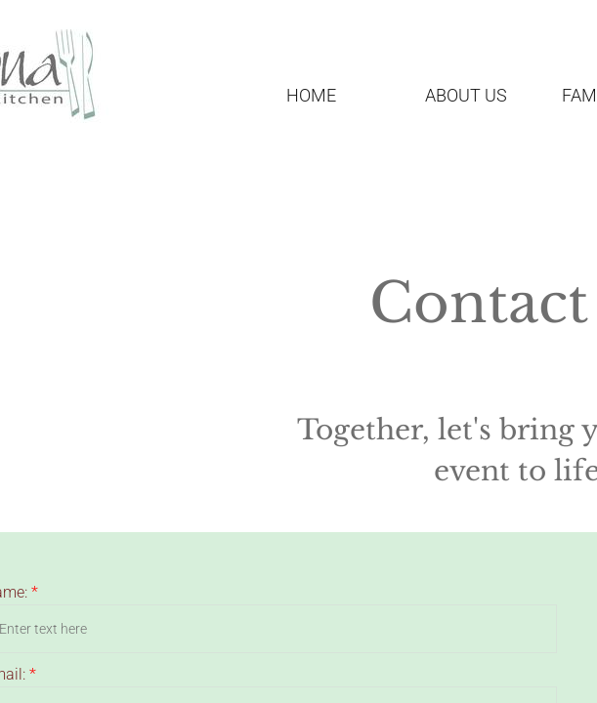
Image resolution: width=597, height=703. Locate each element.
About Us (466, 95)
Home (311, 95)
